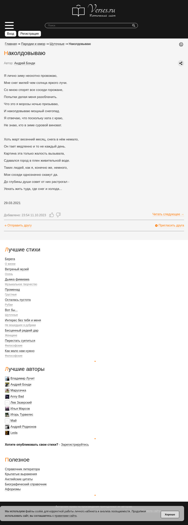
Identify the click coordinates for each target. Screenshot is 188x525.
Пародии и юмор (33, 44)
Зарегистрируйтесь (75, 444)
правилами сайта (66, 515)
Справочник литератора (22, 469)
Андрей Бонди (20, 384)
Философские (14, 345)
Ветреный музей (17, 269)
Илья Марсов (20, 408)
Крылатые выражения (21, 474)
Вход (10, 33)
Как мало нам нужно (19, 351)
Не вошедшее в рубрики (20, 325)
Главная (11, 44)
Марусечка (18, 390)
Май (13, 420)
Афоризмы (13, 489)
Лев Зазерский (21, 402)
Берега (10, 259)
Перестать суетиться (20, 340)
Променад (12, 289)
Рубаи (9, 304)
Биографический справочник (26, 484)
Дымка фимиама (17, 279)
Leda (13, 432)
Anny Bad (17, 396)
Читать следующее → (168, 214)
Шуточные (11, 314)
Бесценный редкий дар (21, 330)
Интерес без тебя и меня (23, 320)
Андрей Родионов (23, 426)
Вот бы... (11, 310)
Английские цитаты (19, 479)
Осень (9, 274)
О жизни (10, 263)
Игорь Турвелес (21, 414)
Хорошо (170, 514)
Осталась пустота (18, 299)
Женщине (11, 335)
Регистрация (29, 33)
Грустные (11, 294)
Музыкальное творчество (21, 284)
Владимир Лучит (22, 378)
